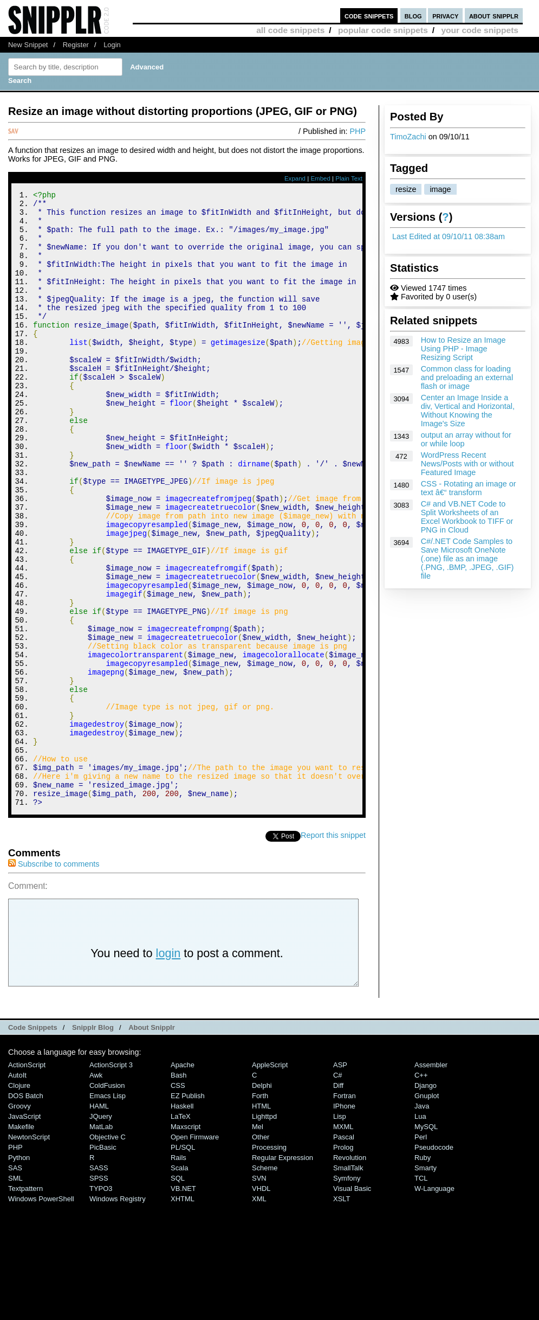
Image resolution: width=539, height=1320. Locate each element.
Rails (178, 1273)
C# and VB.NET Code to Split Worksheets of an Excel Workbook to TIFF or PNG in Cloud (467, 516)
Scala (179, 1283)
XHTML (182, 1314)
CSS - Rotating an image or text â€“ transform (468, 488)
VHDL (261, 1304)
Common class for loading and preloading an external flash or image (467, 377)
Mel (257, 1242)
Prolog (343, 1263)
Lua (420, 1232)
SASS (98, 1283)
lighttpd (264, 1232)
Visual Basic (352, 1304)
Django (425, 1201)
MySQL (426, 1242)
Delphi (262, 1201)
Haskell (182, 1222)
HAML (99, 1222)
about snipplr (493, 15)
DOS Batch (25, 1211)
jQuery (100, 1232)
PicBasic (102, 1263)
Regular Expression (282, 1273)
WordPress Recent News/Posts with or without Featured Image (467, 464)
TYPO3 (100, 1304)
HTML (261, 1222)
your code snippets (479, 30)
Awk (95, 1191)
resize (405, 189)
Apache (182, 1180)
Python (19, 1273)
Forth (260, 1211)
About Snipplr (151, 1143)
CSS (178, 1201)
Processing (269, 1263)
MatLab (101, 1242)
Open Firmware (195, 1252)
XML (259, 1314)
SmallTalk (348, 1283)
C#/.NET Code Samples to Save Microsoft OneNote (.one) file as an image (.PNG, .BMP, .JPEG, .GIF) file (467, 558)
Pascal (343, 1252)
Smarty (425, 1283)
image (440, 189)
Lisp (339, 1232)
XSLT (341, 1314)
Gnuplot (426, 1211)
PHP (357, 131)
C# (337, 1191)
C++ (420, 1191)
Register (76, 45)
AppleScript (270, 1180)
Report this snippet (333, 950)
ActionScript (27, 1180)
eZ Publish (188, 1211)
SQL (178, 1294)
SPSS (98, 1294)
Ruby (422, 1273)
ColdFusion (107, 1201)
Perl (420, 1252)
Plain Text (348, 178)
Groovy (19, 1222)
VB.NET (183, 1304)
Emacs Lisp (107, 1211)
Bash (179, 1191)
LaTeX (181, 1232)
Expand (295, 178)
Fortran (344, 1211)
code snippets (369, 15)
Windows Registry (117, 1314)
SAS (15, 1283)
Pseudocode (433, 1263)
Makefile (21, 1242)
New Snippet (28, 45)
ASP (340, 1180)
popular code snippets (383, 30)
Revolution (349, 1273)
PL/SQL (183, 1263)
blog (413, 15)
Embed (320, 178)
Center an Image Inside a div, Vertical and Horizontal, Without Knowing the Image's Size (468, 410)
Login (112, 45)
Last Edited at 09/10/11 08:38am (448, 236)
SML (15, 1294)
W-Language (434, 1304)
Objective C (107, 1252)
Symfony (346, 1294)
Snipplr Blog (93, 1143)
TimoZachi (408, 136)
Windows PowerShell (41, 1314)
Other (260, 1252)
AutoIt (17, 1191)
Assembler (430, 1180)
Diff (338, 1201)
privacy (445, 15)
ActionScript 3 (111, 1180)
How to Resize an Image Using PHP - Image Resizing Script (463, 349)
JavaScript (24, 1232)
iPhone (344, 1222)
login (168, 1068)
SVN (259, 1294)
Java (421, 1222)
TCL (420, 1294)
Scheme (265, 1283)
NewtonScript (29, 1252)
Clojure (19, 1201)
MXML (343, 1242)
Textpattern (25, 1304)
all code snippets (290, 30)
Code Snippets (32, 1143)
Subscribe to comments (53, 979)
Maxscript (185, 1242)
